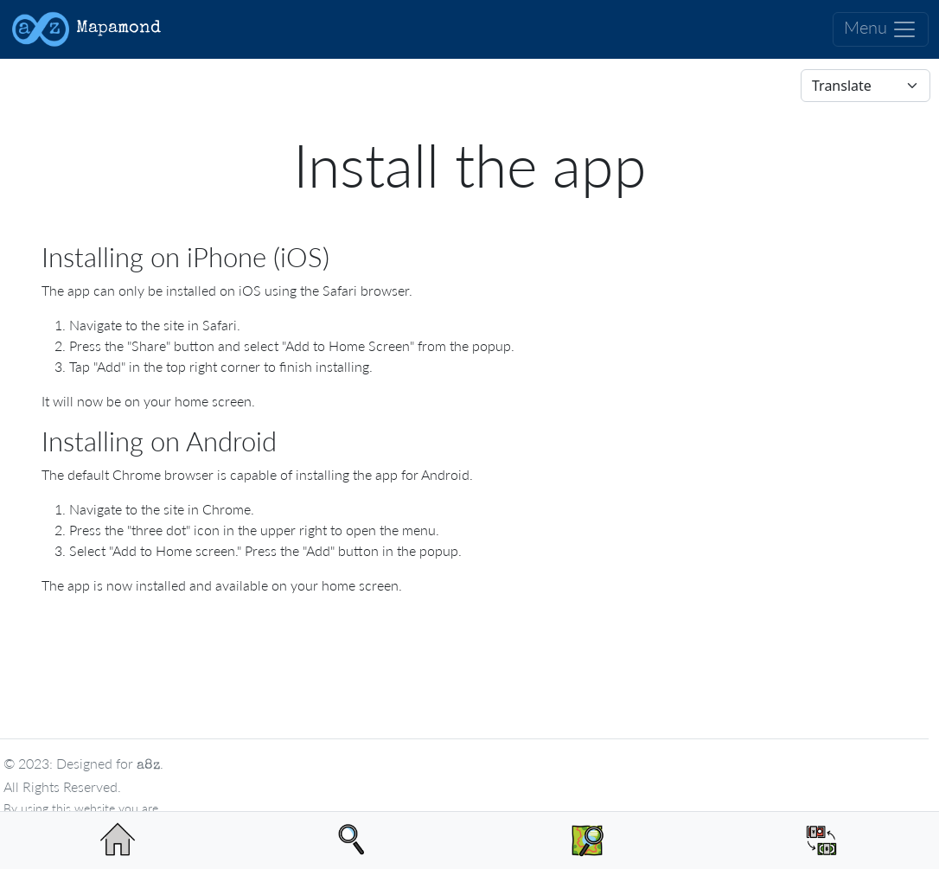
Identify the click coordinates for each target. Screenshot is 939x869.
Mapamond (85, 29)
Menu (880, 29)
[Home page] (117, 840)
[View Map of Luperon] (587, 840)
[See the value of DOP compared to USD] (822, 840)
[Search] (352, 840)
